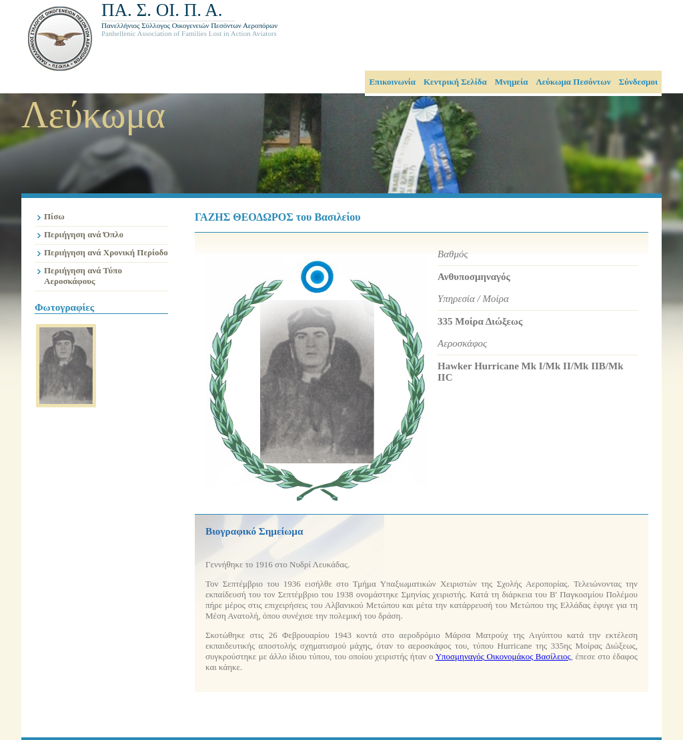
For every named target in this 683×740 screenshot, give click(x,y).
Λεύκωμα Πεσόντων (573, 82)
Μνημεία (511, 82)
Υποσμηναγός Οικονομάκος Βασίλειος (503, 656)
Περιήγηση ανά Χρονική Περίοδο (106, 252)
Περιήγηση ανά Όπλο (83, 234)
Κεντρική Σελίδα (455, 82)
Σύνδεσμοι (638, 82)
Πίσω (54, 216)
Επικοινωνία (392, 82)
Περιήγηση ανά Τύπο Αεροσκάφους (83, 275)
